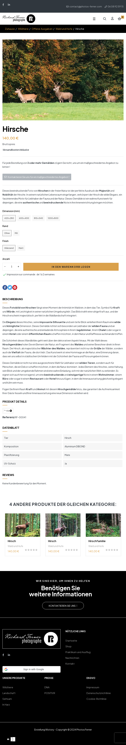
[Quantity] (12, 267)
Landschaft (8, 693)
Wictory (49, 729)
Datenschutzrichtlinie (98, 693)
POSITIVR (49, 693)
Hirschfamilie (96, 541)
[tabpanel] (22, 536)
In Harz (6, 704)
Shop (68, 646)
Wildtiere (7, 687)
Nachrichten (72, 657)
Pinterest (14, 287)
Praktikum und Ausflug (78, 652)
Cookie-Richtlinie (96, 698)
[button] (63, 605)
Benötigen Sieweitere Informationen (60, 591)
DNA (47, 687)
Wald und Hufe (15, 546)
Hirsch (12, 541)
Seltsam (7, 698)
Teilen (4, 287)
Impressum (92, 687)
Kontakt (69, 663)
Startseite (71, 640)
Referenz (8, 417)
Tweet (9, 287)
